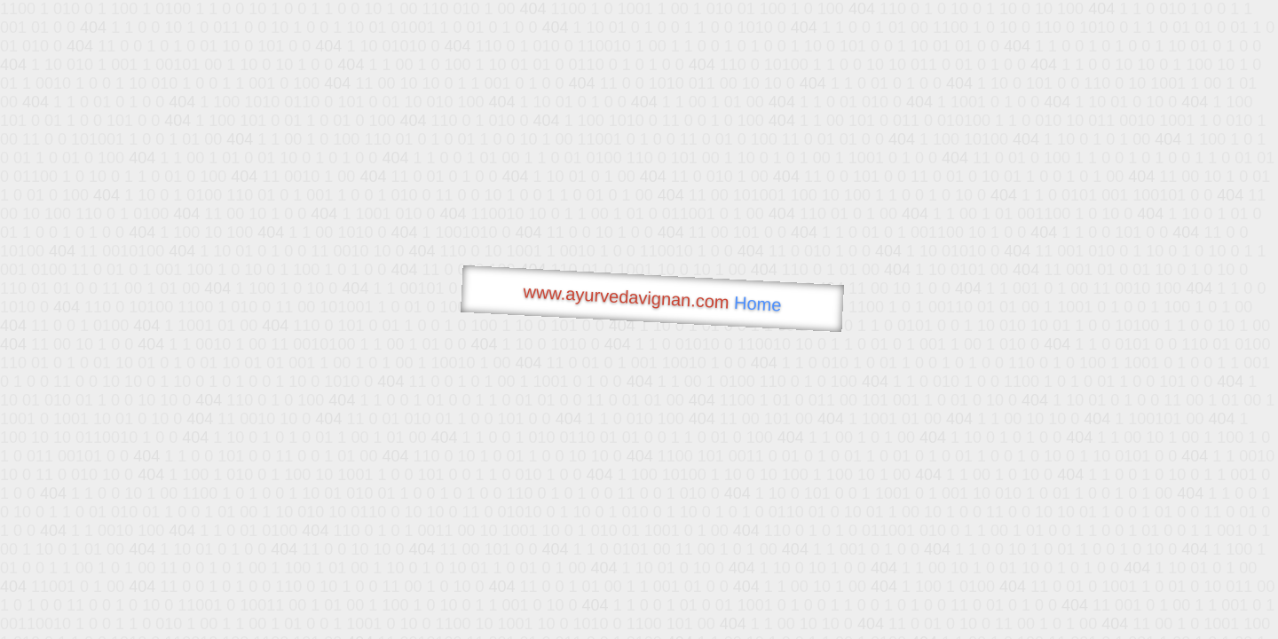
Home (758, 304)
